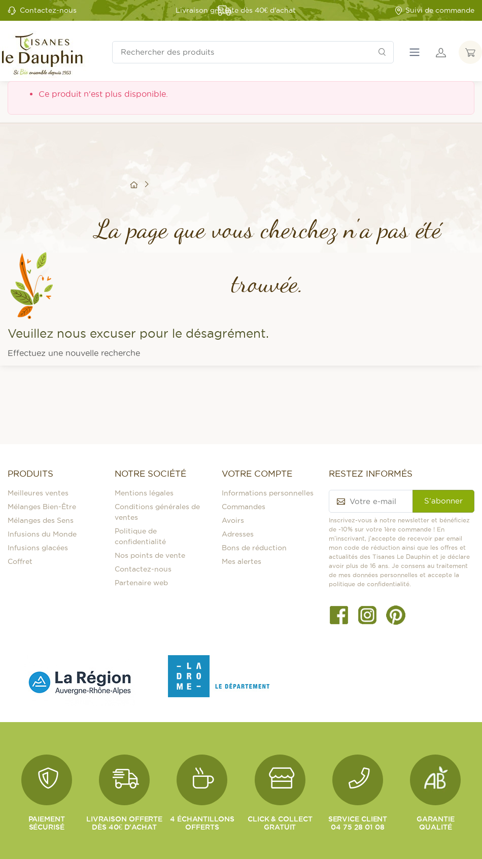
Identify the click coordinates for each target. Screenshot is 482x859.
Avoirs (233, 520)
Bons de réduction (254, 548)
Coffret (20, 561)
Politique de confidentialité (140, 536)
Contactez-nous (48, 10)
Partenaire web (141, 583)
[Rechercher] (382, 52)
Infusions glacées (38, 548)
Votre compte (257, 473)
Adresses (238, 534)
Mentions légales (144, 493)
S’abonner (443, 500)
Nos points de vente (150, 555)
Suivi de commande (434, 10)
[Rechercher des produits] (253, 52)
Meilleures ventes (38, 493)
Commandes (243, 507)
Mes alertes (241, 561)
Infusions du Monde (42, 534)
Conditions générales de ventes (157, 512)
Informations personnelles (268, 493)
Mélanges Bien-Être (42, 507)
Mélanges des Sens (41, 520)
